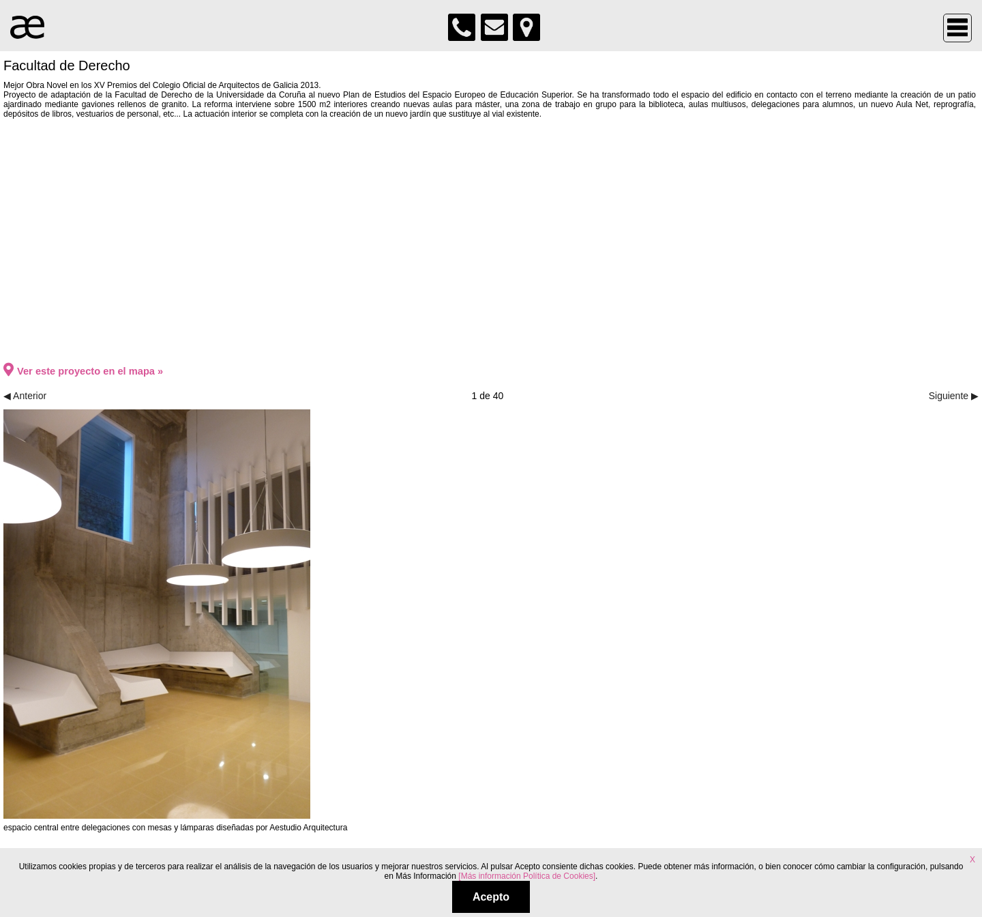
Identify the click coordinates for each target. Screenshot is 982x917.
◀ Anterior (24, 395)
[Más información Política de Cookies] (526, 876)
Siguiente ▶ (954, 395)
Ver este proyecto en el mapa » (83, 371)
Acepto (491, 897)
